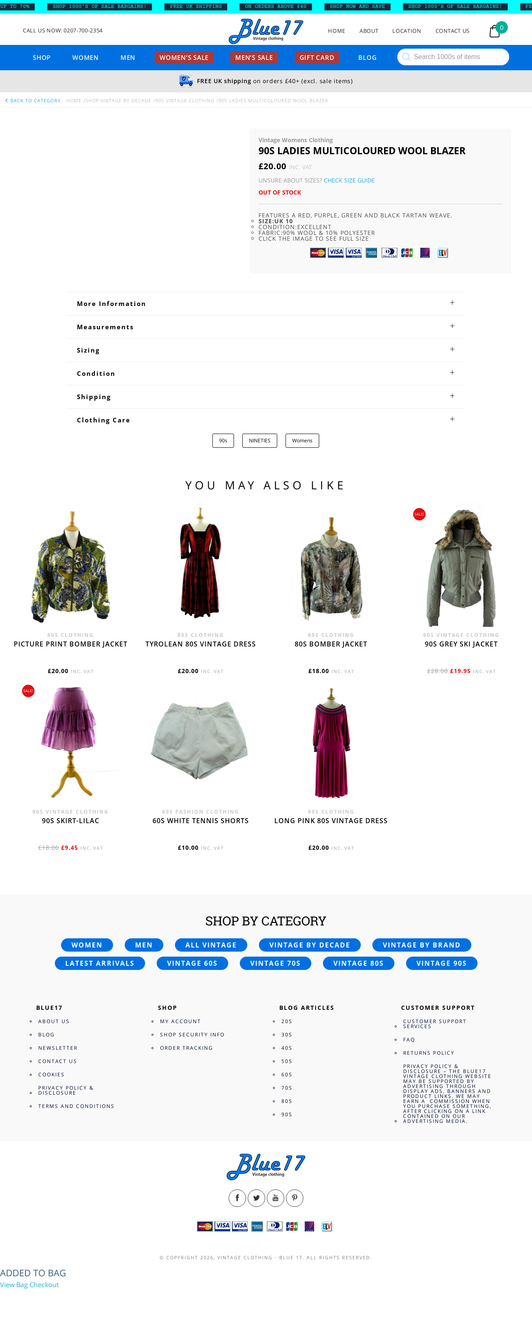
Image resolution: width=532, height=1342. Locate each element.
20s (287, 1021)
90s (223, 440)
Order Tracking (186, 1047)
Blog (367, 57)
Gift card (317, 57)
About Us (54, 1021)
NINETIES (260, 440)
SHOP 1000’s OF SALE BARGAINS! (106, 7)
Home (336, 31)
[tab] (266, 303)
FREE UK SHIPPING (202, 7)
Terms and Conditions (76, 1106)
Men (128, 57)
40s (287, 1047)
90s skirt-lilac (70, 820)
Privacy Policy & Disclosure (66, 1090)
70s (287, 1087)
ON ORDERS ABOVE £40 (282, 7)
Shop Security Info (192, 1034)
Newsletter (58, 1047)
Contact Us (453, 31)
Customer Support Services (435, 1024)
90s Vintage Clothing (184, 100)
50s (287, 1061)
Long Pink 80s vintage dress (331, 820)
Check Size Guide (349, 180)
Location (406, 31)
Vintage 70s (275, 963)
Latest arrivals (100, 963)
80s (287, 1101)
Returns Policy (429, 1052)
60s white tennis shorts (201, 820)
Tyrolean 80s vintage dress (200, 644)
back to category (32, 100)
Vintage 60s (192, 963)
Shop (42, 57)
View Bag (14, 1284)
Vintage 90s (441, 963)
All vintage (211, 945)
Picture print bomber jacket (71, 644)
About (369, 31)
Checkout (44, 1284)
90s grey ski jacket (461, 644)
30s (287, 1034)
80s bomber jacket (331, 644)
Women (85, 57)
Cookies (51, 1074)
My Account (180, 1021)
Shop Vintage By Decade (118, 100)
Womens (302, 440)
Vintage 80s (358, 963)
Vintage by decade (309, 945)
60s (287, 1074)
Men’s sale (254, 57)
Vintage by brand (422, 945)
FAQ (409, 1039)
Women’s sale (184, 57)
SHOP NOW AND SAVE (364, 7)
